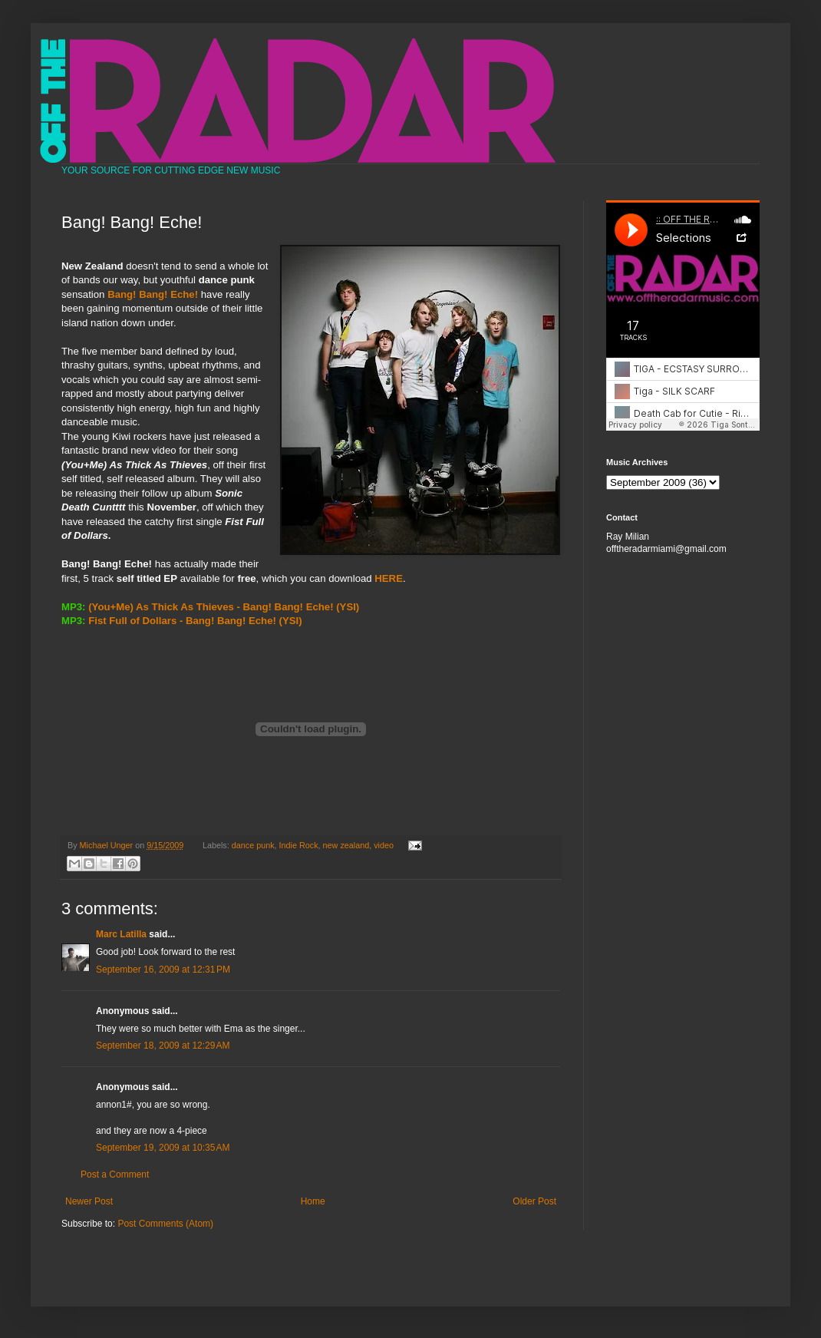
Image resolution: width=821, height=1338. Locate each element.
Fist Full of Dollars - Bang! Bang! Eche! (182, 620)
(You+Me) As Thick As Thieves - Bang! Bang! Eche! (210, 607)
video (384, 845)
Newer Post (89, 1201)
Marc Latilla (121, 934)
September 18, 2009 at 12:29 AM (162, 1045)
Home (313, 1201)
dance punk (253, 845)
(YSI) (290, 620)
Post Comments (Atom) (165, 1223)
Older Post (534, 1201)
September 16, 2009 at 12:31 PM (163, 969)
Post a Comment (115, 1174)
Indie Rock (298, 845)
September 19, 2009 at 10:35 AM (162, 1147)
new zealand (346, 845)
